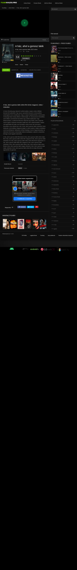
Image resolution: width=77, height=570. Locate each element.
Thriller (26, 64)
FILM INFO (6, 70)
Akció (54, 129)
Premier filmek (37, 3)
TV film (54, 224)
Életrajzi (55, 152)
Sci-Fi (54, 208)
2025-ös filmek (48, 3)
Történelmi (55, 220)
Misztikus (55, 192)
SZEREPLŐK (14, 70)
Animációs (55, 133)
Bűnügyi (55, 137)
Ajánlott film (56, 125)
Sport (54, 212)
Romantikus (56, 204)
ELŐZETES (24, 70)
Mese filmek (56, 189)
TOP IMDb (24, 235)
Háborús (55, 165)
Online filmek (27, 3)
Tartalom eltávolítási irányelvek (65, 235)
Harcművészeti (56, 168)
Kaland (54, 176)
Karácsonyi (55, 181)
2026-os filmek (59, 3)
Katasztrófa (56, 184)
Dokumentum (56, 145)
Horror (16, 64)
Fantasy (55, 160)
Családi (55, 141)
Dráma (54, 149)
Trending (42, 235)
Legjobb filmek (33, 235)
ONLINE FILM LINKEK (35, 70)
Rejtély (21, 64)
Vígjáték (55, 228)
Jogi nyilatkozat (51, 235)
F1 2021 (55, 157)
